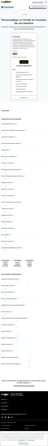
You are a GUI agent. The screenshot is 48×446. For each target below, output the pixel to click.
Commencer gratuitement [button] (24, 65)
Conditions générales (5, 425)
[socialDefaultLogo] (2, 417)
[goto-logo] (24, 394)
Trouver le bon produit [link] (37, 2)
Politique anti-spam (5, 428)
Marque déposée (4, 431)
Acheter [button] (24, 62)
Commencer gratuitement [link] (38, 7)
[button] (4, 399)
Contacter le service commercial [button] (24, 385)
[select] (24, 14)
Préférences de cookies (30, 431)
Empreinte (27, 428)
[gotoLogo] (6, 2)
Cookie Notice (31, 443)
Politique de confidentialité (30, 425)
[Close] (45, 436)
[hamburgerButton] (45, 2)
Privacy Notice (21, 443)
